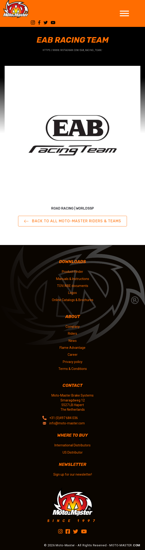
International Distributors (72, 445)
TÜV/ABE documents (72, 286)
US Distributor (73, 452)
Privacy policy (72, 362)
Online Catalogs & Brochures (72, 300)
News (73, 341)
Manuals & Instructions (72, 279)
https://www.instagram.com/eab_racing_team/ (72, 50)
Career (73, 354)
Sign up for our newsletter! (72, 474)
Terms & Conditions (72, 369)
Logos (72, 293)
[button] (72, 221)
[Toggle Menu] (124, 13)
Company (73, 326)
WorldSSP (85, 208)
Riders (72, 333)
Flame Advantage (72, 348)
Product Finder (72, 271)
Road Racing (62, 208)
